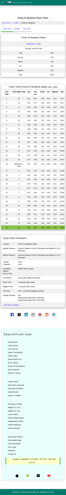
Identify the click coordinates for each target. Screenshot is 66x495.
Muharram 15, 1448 (33, 44)
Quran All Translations (16, 366)
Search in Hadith (14, 395)
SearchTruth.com (20, 2)
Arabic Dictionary (14, 425)
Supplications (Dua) (15, 421)
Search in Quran (14, 373)
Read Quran (12, 342)
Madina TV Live (14, 411)
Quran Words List (14, 359)
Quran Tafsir (12, 356)
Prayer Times (13, 382)
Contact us (12, 454)
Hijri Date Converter (15, 388)
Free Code (12, 447)
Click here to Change (11, 305)
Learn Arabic (13, 414)
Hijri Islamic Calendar (16, 385)
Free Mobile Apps (14, 440)
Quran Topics (13, 363)
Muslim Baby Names (16, 418)
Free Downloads (14, 444)
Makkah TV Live (14, 407)
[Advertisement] (33, 11)
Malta (16, 23)
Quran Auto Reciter (15, 437)
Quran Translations (15, 352)
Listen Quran (13, 345)
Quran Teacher (13, 370)
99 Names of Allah (15, 404)
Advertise (11, 450)
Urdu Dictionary (14, 428)
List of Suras (13, 349)
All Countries (6, 23)
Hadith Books (13, 392)
